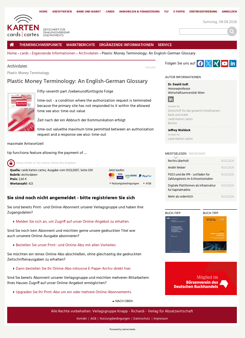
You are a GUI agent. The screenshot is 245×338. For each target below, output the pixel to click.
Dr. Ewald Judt (178, 84)
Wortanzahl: (19, 183)
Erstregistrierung (203, 12)
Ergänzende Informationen (53, 53)
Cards (110, 12)
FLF (166, 12)
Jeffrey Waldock (179, 130)
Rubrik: (15, 174)
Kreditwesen (62, 12)
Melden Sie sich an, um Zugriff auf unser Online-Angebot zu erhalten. (72, 222)
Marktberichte (80, 45)
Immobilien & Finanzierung (139, 12)
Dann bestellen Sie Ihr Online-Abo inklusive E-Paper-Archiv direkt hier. (73, 269)
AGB (148, 183)
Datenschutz (141, 318)
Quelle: (15, 170)
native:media (128, 329)
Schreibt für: (174, 106)
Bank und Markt (89, 12)
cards (24, 53)
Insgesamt (197, 154)
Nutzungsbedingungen (125, 183)
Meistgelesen (175, 154)
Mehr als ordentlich (180, 196)
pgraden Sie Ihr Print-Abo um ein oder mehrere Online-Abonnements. (75, 292)
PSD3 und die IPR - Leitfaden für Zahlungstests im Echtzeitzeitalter (190, 176)
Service (165, 45)
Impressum (161, 318)
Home (43, 12)
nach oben (124, 301)
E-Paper (179, 12)
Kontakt (82, 318)
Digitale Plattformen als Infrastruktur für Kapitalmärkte (192, 187)
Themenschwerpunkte (40, 45)
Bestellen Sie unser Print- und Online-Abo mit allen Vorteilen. (66, 245)
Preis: (14, 179)
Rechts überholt (178, 160)
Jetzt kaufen (116, 170)
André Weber (176, 167)
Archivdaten (88, 53)
